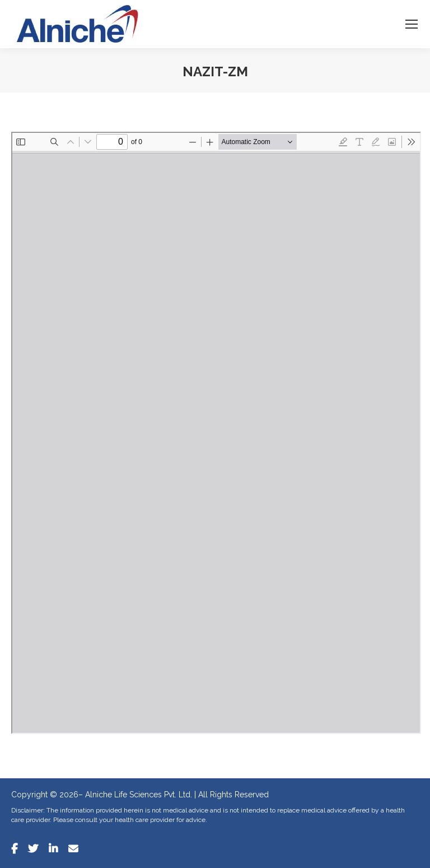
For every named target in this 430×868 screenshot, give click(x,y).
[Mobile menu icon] (411, 24)
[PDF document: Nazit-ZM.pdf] (216, 433)
